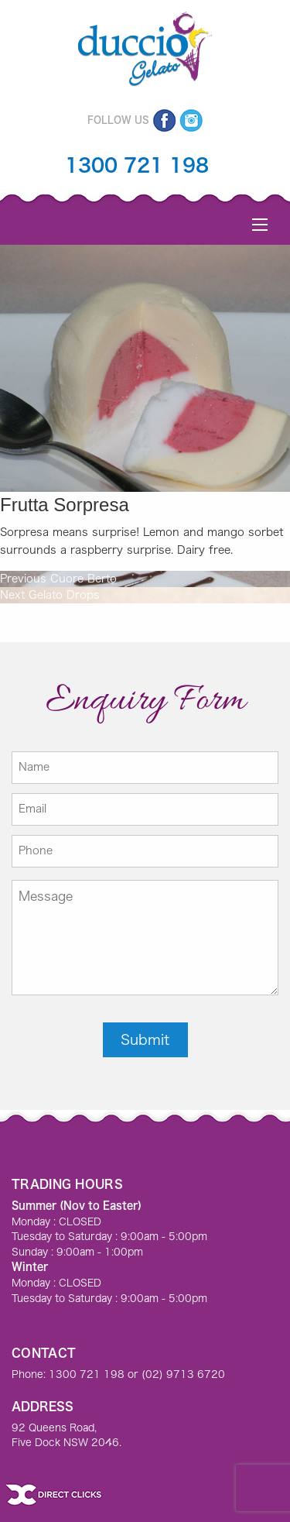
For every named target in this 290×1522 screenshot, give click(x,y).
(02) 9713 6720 (183, 1374)
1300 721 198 (137, 165)
